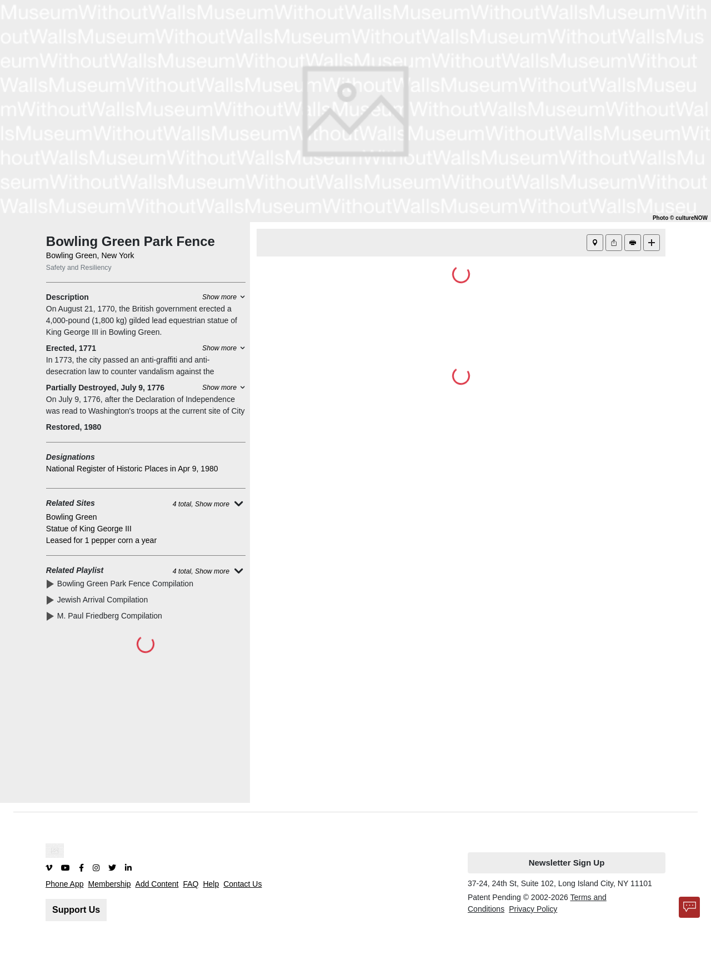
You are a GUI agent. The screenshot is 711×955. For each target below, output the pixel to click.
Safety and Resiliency (79, 268)
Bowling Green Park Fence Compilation (127, 583)
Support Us (76, 909)
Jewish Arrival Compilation (104, 599)
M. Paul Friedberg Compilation (112, 615)
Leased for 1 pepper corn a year (101, 540)
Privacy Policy (533, 908)
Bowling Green (71, 516)
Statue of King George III (89, 528)
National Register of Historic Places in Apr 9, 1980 (132, 468)
